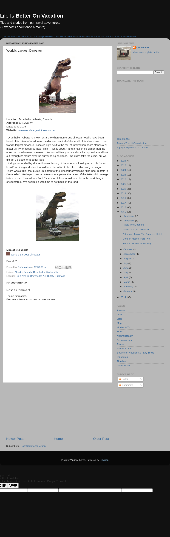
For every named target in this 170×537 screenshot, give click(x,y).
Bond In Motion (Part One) (137, 243)
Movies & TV (52, 36)
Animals (12, 36)
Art (5, 36)
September (129, 254)
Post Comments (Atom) (33, 446)
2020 (124, 188)
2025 (124, 165)
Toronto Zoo (123, 139)
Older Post (101, 439)
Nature (71, 36)
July (125, 263)
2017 (124, 202)
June (126, 268)
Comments (126, 385)
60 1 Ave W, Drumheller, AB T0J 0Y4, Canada (41, 276)
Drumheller (39, 272)
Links (28, 36)
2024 (124, 170)
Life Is (31, 16)
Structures (119, 36)
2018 (124, 198)
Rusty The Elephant (133, 224)
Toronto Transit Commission (131, 143)
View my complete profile (146, 52)
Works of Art (52, 272)
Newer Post (15, 439)
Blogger (104, 460)
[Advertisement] (57, 409)
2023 (124, 174)
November (129, 220)
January (128, 291)
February (128, 286)
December (129, 216)
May (126, 272)
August (127, 258)
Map (41, 36)
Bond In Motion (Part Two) (137, 238)
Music (63, 36)
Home (58, 439)
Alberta (18, 272)
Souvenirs (107, 36)
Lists (35, 36)
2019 (124, 193)
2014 (124, 297)
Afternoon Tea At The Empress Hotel (142, 234)
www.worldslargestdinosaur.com (36, 130)
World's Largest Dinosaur (25, 254)
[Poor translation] (13, 485)
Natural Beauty (125, 336)
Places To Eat (124, 348)
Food (21, 36)
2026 (124, 160)
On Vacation (143, 47)
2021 (124, 184)
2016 (124, 207)
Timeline (131, 36)
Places (80, 36)
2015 (124, 212)
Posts (123, 379)
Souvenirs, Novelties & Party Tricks (135, 352)
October (128, 249)
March (127, 282)
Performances (93, 36)
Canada (28, 272)
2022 (124, 179)
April (126, 277)
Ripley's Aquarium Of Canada (132, 147)
